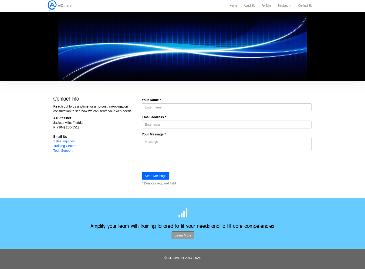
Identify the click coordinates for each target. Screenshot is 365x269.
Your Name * (151, 100)
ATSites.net (65, 5)
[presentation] (177, 163)
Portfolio (266, 6)
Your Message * (154, 134)
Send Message (155, 176)
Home (233, 6)
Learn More (183, 235)
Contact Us (305, 6)
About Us (249, 6)
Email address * (154, 117)
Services (284, 6)
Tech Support (63, 150)
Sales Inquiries (64, 141)
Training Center (64, 146)
